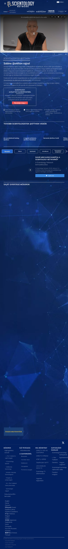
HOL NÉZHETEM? (41, 448)
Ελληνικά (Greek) (10, 507)
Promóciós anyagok (26, 470)
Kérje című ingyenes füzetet (34, 110)
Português (8, 526)
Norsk (7, 524)
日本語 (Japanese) (10, 520)
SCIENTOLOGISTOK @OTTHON (17, 58)
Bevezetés (24, 456)
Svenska (7, 530)
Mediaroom (24, 463)
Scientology (55, 452)
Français (7, 535)
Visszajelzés (24, 466)
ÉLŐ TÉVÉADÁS (24, 448)
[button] (67, 151)
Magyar (7, 516)
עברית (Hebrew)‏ (10, 514)
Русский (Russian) (11, 528)
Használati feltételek (10, 540)
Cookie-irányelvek (9, 542)
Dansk (7, 503)
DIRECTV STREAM (42, 456)
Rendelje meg (20, 103)
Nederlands (8, 522)
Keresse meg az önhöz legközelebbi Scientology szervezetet (12, 111)
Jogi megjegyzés (9, 546)
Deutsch (7, 505)
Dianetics (55, 462)
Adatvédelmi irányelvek (10, 544)
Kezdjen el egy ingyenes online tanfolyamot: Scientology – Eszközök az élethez (53, 112)
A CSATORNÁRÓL (25, 454)
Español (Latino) (10, 509)
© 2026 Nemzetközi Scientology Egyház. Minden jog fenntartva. (19, 538)
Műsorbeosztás (25, 450)
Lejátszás (50, 176)
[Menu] (5, 3)
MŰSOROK (7, 448)
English (7, 501)
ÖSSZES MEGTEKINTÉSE (13, 432)
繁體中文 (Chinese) (11, 533)
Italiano (7, 518)
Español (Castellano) (11, 511)
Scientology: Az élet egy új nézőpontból (17, 80)
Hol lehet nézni (25, 459)
